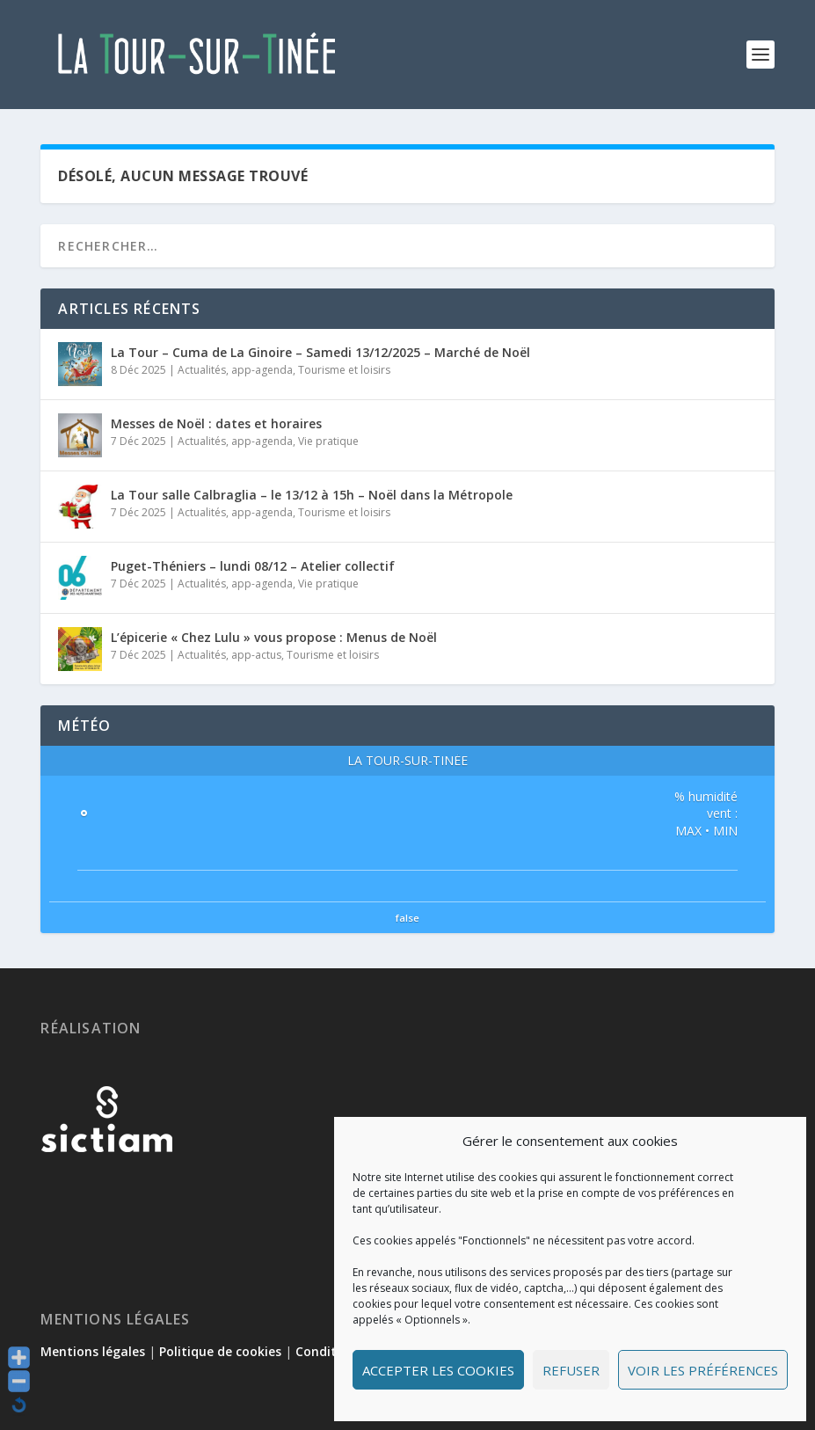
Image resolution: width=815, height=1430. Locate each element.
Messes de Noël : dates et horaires (216, 423)
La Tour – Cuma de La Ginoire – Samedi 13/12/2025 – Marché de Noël (320, 352)
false (407, 917)
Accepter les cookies (438, 1370)
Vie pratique (328, 441)
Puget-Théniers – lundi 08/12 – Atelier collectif (253, 566)
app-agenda (262, 369)
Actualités (202, 369)
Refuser (571, 1370)
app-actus (256, 654)
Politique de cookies (220, 1351)
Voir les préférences (703, 1370)
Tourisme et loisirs (344, 369)
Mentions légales (92, 1351)
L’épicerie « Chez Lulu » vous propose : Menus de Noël (274, 637)
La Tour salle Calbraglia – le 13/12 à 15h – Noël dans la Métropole (312, 494)
